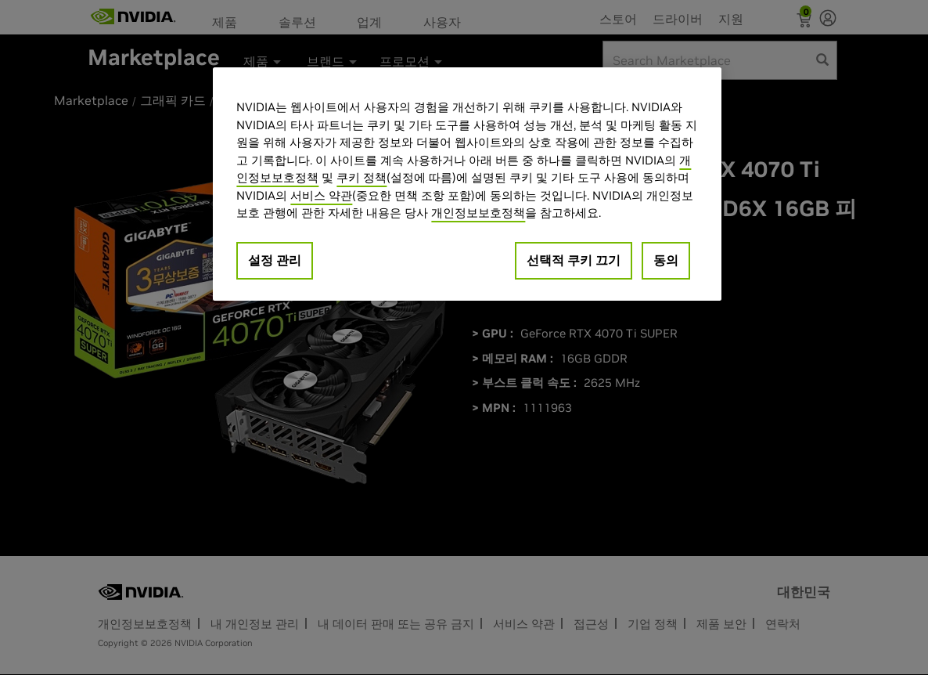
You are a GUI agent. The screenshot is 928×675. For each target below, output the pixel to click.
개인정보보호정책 (478, 212)
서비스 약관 (321, 195)
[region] (467, 184)
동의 (665, 260)
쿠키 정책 (361, 177)
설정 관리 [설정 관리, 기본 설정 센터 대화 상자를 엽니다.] (274, 260)
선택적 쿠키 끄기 (573, 260)
